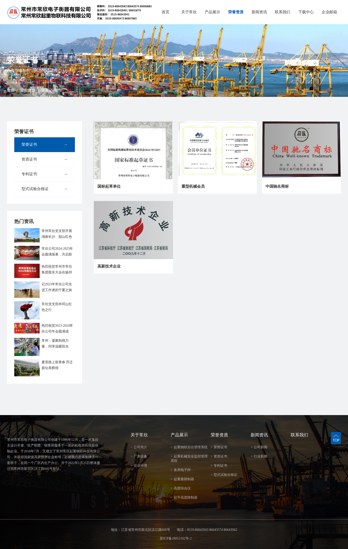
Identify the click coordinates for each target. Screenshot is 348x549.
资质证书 (45, 159)
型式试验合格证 (45, 189)
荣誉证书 (49, 90)
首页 (165, 12)
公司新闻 (259, 447)
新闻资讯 (259, 12)
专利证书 (45, 174)
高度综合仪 (181, 488)
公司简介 (138, 447)
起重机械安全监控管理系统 (189, 459)
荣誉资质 (236, 12)
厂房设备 (138, 456)
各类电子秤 (181, 470)
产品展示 (212, 12)
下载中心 (306, 12)
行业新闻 (259, 456)
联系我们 (282, 12)
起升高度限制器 (184, 497)
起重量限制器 (182, 479)
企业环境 (138, 465)
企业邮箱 (329, 12)
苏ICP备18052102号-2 (175, 538)
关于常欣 (189, 12)
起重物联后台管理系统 (189, 447)
